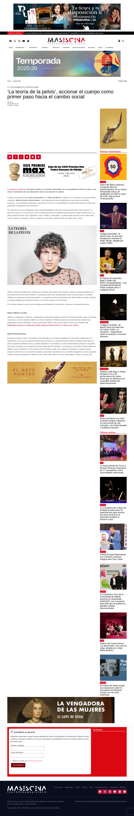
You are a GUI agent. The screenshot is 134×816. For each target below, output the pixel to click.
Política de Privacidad (104, 801)
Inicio (11, 47)
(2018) (37, 325)
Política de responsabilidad (85, 801)
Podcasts (56, 47)
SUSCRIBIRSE (18, 765)
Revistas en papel (79, 47)
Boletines (91, 47)
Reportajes (34, 47)
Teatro (101, 231)
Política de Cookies (119, 801)
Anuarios (66, 47)
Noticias (46, 47)
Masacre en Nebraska (26, 325)
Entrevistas (21, 47)
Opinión (123, 787)
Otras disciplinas (104, 322)
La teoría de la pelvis (15, 189)
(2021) (14, 325)
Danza (84, 787)
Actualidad (102, 182)
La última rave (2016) (69, 325)
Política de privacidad (35, 761)
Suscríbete (109, 47)
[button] (122, 41)
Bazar (100, 47)
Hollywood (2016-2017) (50, 325)
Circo (101, 462)
